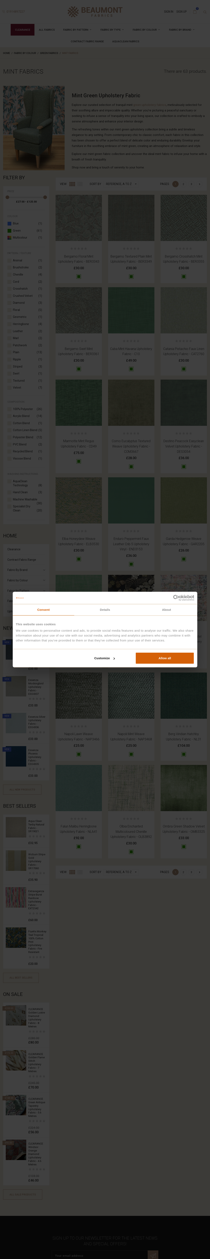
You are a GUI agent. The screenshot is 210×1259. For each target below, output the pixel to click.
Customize (104, 658)
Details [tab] (105, 609)
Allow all (165, 658)
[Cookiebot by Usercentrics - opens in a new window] (176, 598)
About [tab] (166, 609)
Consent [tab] (43, 609)
